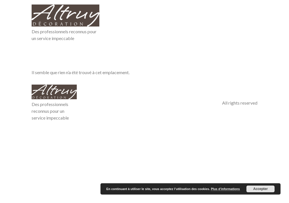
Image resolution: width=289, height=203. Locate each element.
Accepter (260, 189)
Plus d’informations (225, 189)
